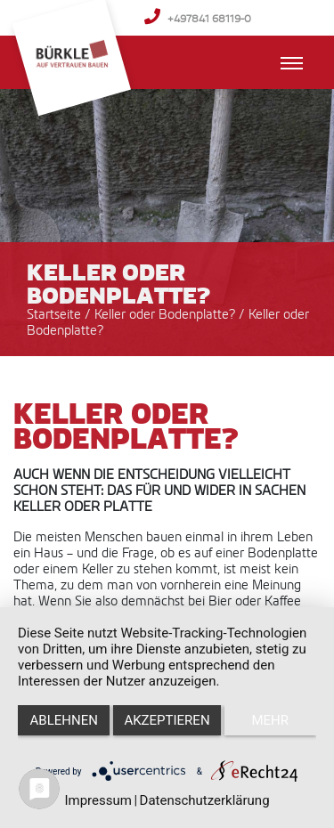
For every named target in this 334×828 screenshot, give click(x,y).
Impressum (97, 800)
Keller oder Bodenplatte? (166, 313)
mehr (270, 720)
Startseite (54, 313)
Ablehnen (64, 720)
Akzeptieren (166, 720)
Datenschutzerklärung (205, 800)
